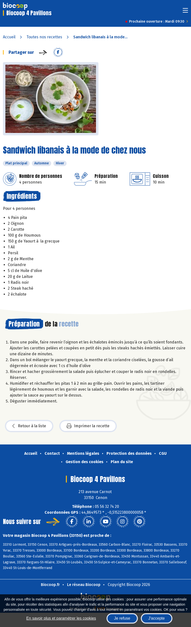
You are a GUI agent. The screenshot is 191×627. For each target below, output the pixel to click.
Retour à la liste (29, 426)
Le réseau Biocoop (83, 584)
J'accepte (156, 618)
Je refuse (122, 618)
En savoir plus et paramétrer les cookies (61, 618)
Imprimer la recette (88, 426)
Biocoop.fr (50, 584)
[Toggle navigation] (185, 12)
